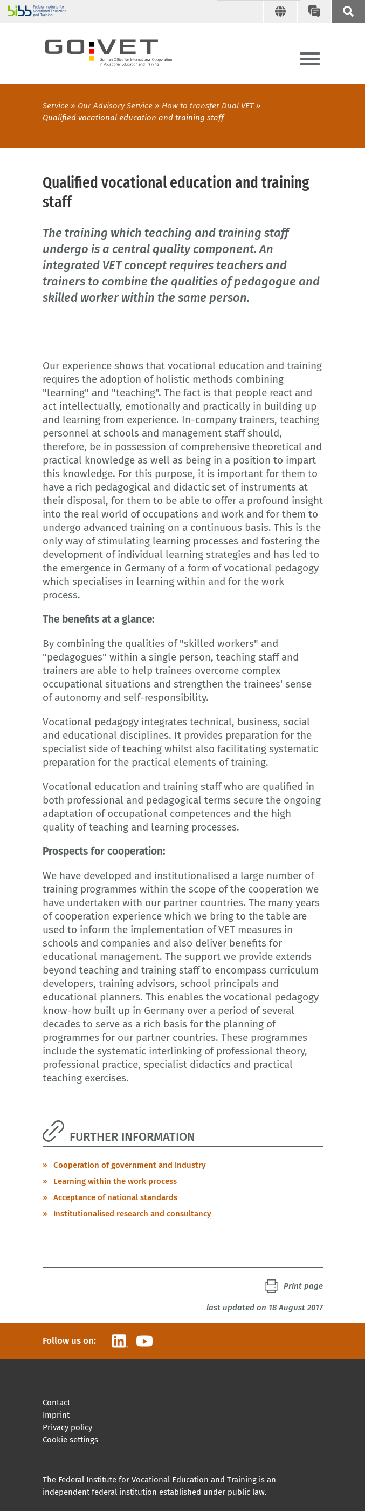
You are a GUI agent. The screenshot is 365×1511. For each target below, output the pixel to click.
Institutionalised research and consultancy (132, 1214)
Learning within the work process (115, 1181)
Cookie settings (70, 1440)
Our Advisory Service (115, 106)
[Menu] (310, 59)
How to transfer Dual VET (208, 106)
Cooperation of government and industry (129, 1165)
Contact (56, 1402)
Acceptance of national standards (115, 1197)
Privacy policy (67, 1427)
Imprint (56, 1415)
